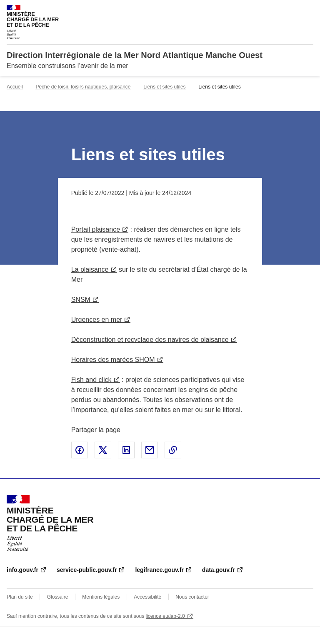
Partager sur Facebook (79, 450)
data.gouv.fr (218, 569)
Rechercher (291, 10)
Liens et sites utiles (164, 87)
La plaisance (90, 269)
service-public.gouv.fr (87, 569)
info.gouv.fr (22, 569)
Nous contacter (192, 597)
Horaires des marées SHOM (113, 359)
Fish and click (91, 379)
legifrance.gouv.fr (159, 569)
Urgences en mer (96, 319)
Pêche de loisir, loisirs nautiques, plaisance (82, 87)
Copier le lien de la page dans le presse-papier (173, 450)
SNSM (80, 299)
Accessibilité (147, 597)
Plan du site (20, 597)
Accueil (15, 87)
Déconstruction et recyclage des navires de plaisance (150, 339)
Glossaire (57, 597)
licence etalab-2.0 (165, 616)
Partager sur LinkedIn (126, 450)
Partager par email (149, 450)
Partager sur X (103, 450)
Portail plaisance (95, 229)
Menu (308, 10)
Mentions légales (101, 597)
